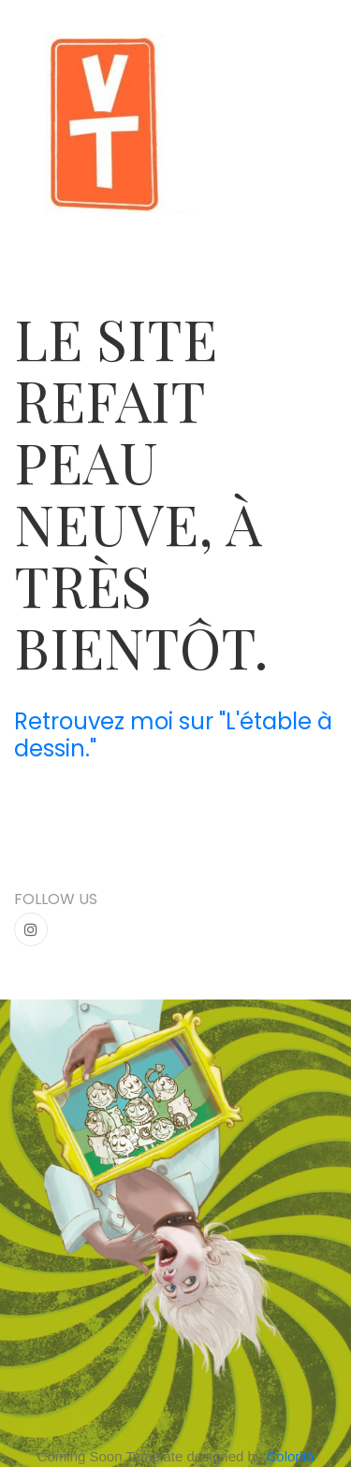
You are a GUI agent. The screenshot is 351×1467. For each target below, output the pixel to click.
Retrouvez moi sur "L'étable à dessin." (173, 735)
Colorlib (290, 1456)
